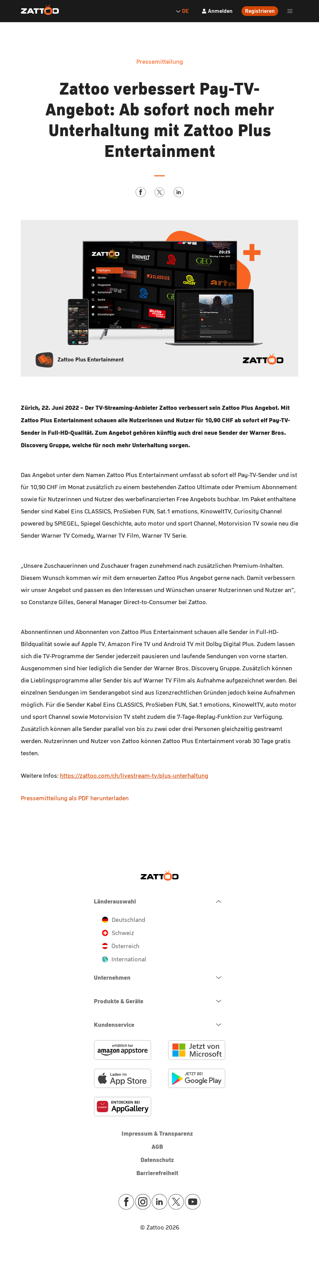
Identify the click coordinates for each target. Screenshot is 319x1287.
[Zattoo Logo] (40, 10)
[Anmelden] (217, 11)
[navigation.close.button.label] (159, 901)
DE (182, 11)
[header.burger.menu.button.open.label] (290, 11)
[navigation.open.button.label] (159, 977)
